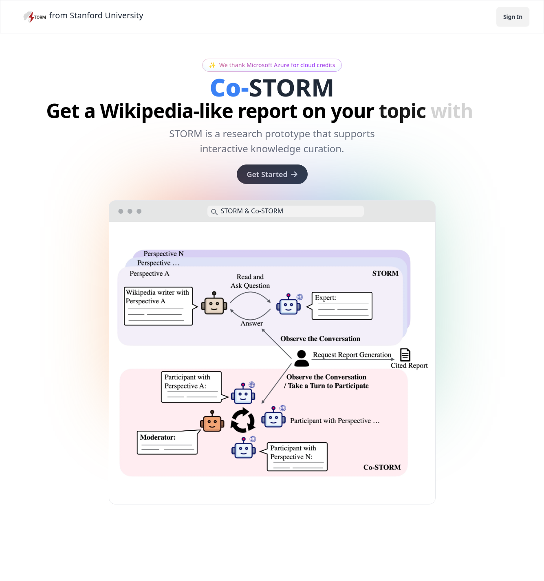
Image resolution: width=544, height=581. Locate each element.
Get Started (272, 174)
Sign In (512, 16)
